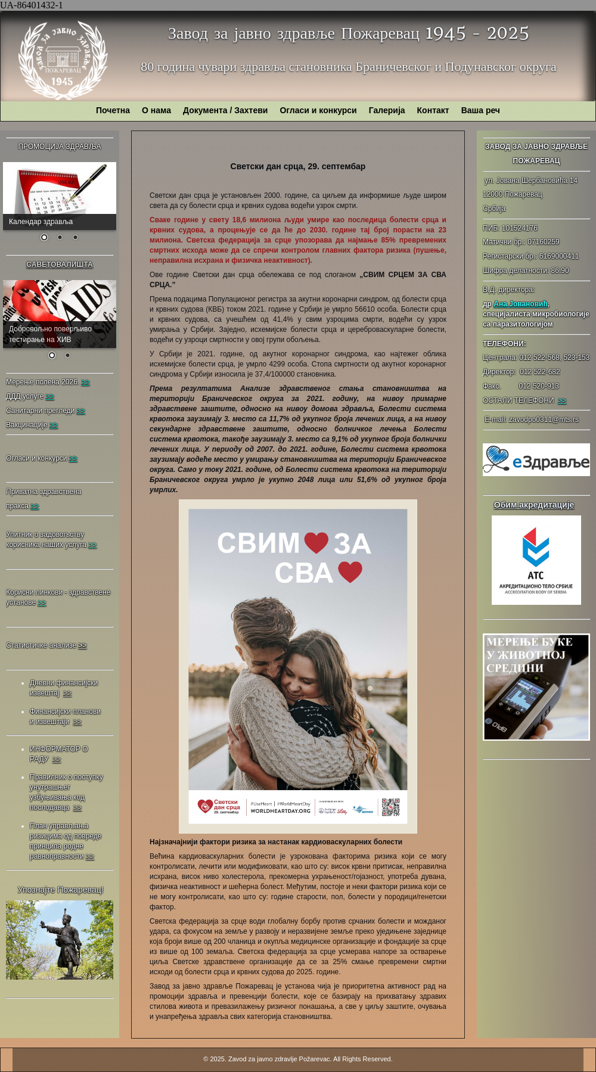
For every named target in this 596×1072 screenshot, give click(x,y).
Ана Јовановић (520, 304)
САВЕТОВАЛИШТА (59, 264)
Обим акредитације (534, 504)
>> (562, 400)
